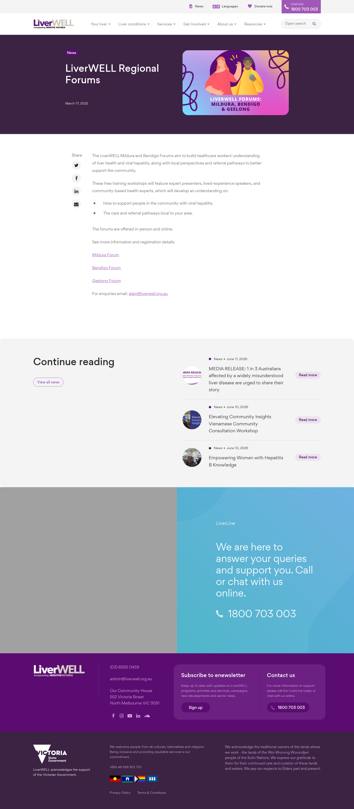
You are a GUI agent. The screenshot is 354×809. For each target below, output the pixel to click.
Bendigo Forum (106, 268)
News (196, 6)
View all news (48, 382)
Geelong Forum (106, 281)
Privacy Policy (120, 792)
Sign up (196, 708)
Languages (225, 7)
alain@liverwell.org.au (148, 294)
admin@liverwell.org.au (131, 679)
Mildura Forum (105, 255)
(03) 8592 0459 (124, 667)
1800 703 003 (304, 10)
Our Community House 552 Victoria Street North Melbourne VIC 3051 (134, 697)
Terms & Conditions (151, 792)
